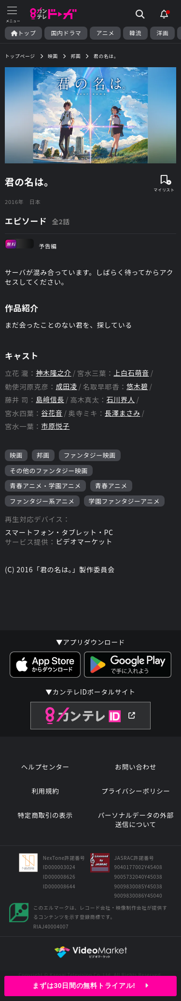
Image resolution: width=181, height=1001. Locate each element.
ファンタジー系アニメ (42, 501)
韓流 (135, 33)
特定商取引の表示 (45, 815)
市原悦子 (55, 426)
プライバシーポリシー (135, 791)
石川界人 (121, 399)
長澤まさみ (122, 413)
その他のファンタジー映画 (49, 470)
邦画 (43, 455)
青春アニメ (111, 485)
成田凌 (66, 386)
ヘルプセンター (45, 766)
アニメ (105, 33)
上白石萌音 (131, 372)
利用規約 (45, 791)
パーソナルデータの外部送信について (136, 820)
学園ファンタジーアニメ (124, 501)
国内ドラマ (66, 33)
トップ (23, 33)
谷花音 (51, 413)
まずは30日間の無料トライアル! (90, 985)
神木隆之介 (53, 372)
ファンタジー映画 (90, 455)
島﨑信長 (50, 399)
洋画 (162, 33)
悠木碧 (137, 386)
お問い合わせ (135, 766)
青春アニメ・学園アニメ (45, 485)
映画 (16, 455)
